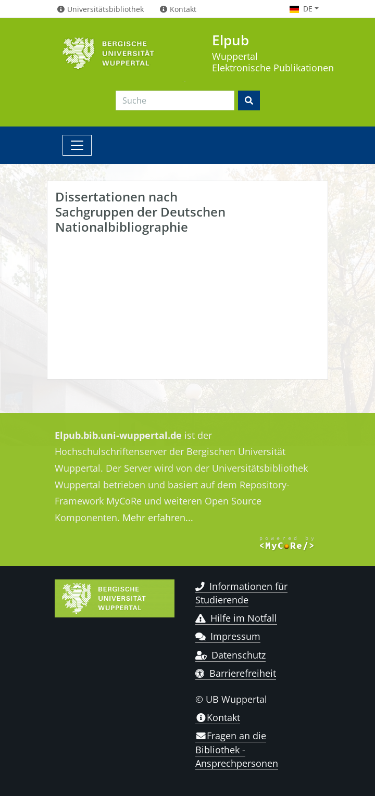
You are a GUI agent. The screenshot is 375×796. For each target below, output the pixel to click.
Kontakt (217, 717)
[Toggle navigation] (77, 145)
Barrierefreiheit (235, 673)
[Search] (175, 100)
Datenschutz (230, 655)
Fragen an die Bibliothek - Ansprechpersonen (236, 749)
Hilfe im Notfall (236, 618)
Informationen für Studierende (241, 593)
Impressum (227, 636)
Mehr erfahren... (157, 517)
